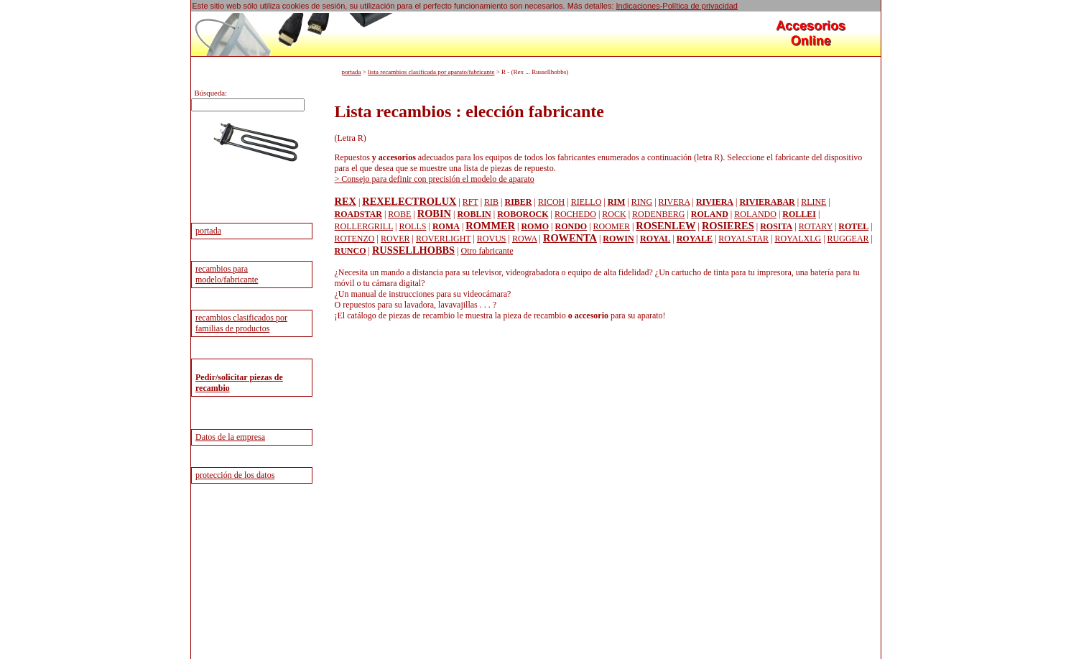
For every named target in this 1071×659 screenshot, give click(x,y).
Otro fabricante (487, 251)
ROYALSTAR (743, 239)
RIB (491, 202)
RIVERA (674, 202)
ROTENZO (355, 239)
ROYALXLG (797, 239)
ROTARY (816, 226)
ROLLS (412, 226)
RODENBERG (658, 214)
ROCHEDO (575, 214)
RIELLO (586, 202)
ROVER (395, 239)
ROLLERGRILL (364, 226)
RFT (470, 202)
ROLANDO (755, 214)
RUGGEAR (848, 239)
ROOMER (611, 226)
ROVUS (491, 239)
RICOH (551, 202)
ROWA (524, 239)
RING (641, 202)
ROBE (399, 214)
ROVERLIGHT (443, 239)
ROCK (614, 214)
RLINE (813, 202)
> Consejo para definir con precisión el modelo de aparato (434, 179)
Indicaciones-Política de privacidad (677, 5)
